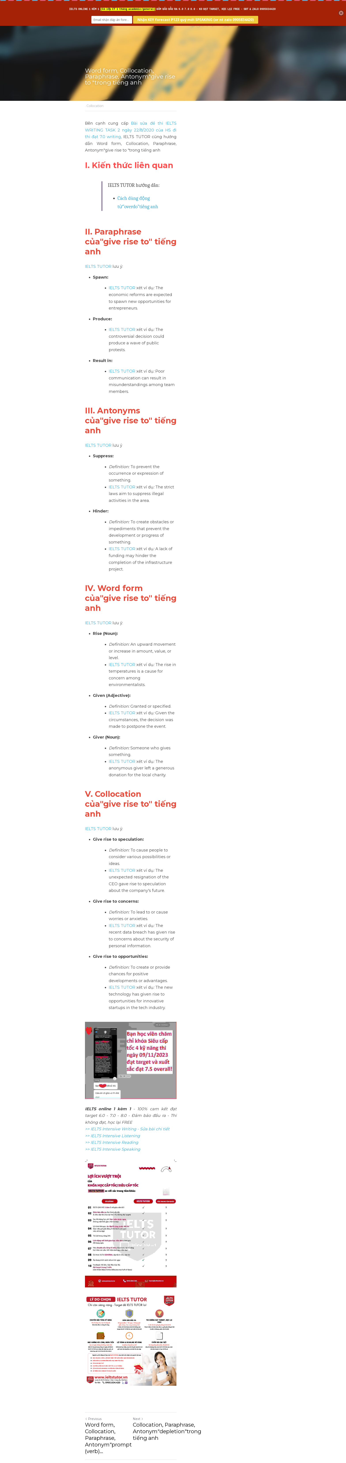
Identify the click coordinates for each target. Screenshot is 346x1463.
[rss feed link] (258, 1413)
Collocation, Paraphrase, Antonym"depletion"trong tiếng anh (217, 1392)
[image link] (173, 1259)
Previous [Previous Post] (93, 1380)
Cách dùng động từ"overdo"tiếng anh (155, 185)
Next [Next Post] (180, 1380)
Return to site (97, 1413)
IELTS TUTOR (98, 225)
